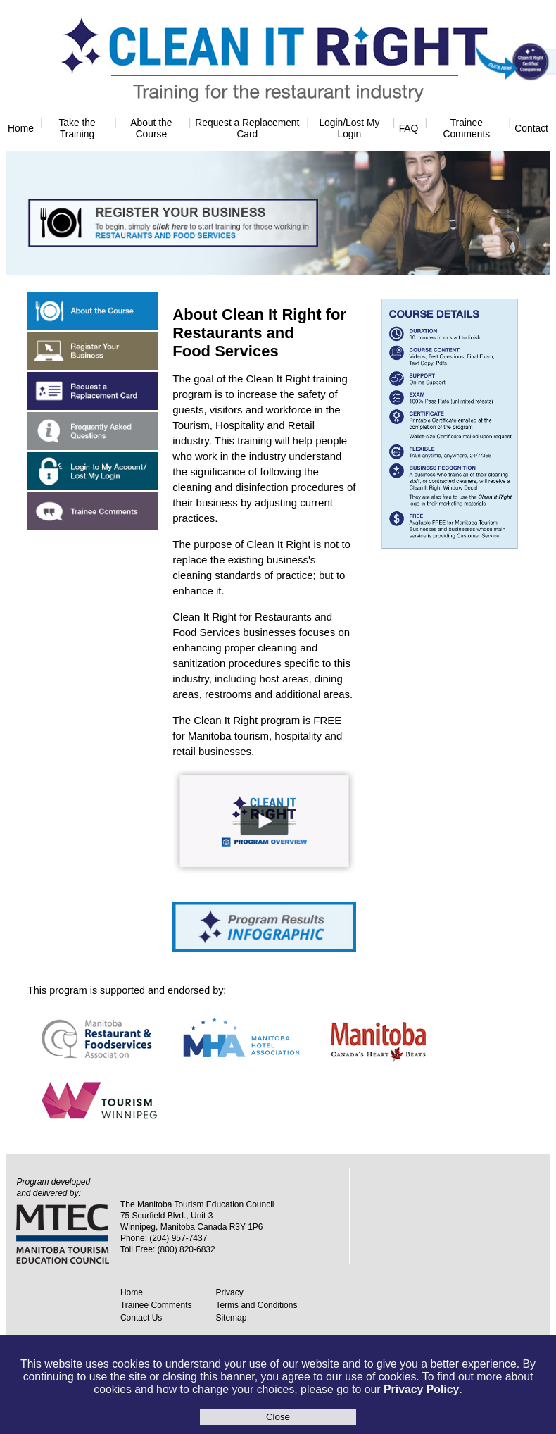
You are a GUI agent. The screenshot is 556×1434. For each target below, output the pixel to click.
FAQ (409, 128)
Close (278, 1416)
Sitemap (230, 1318)
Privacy (229, 1292)
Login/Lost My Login (349, 128)
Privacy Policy (421, 1389)
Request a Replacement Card (247, 128)
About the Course (151, 128)
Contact (531, 128)
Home (21, 128)
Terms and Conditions (256, 1305)
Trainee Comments (466, 128)
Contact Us (141, 1318)
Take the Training (76, 128)
